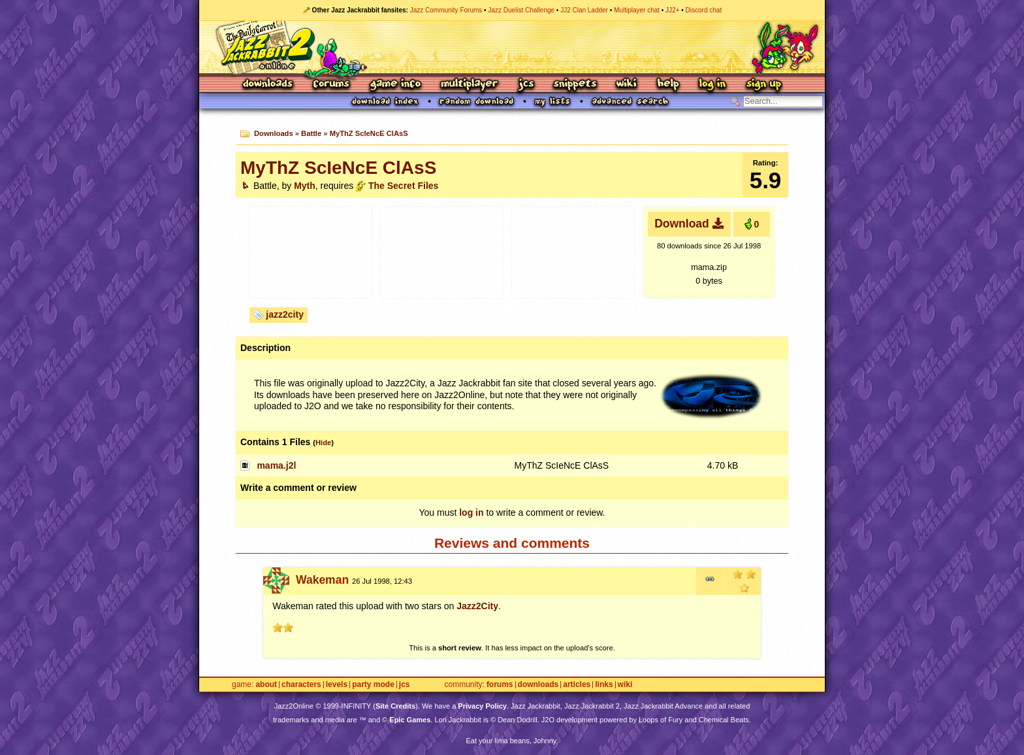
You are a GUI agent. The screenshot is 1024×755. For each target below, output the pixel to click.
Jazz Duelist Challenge (521, 10)
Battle (311, 133)
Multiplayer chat (637, 10)
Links (604, 684)
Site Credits (395, 706)
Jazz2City (477, 606)
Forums (331, 84)
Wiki (627, 84)
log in (471, 512)
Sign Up (763, 84)
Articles (576, 684)
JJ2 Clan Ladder (584, 10)
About (266, 684)
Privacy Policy (482, 706)
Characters (301, 684)
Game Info (395, 84)
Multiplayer (469, 84)
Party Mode (373, 684)
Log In (712, 84)
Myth (304, 185)
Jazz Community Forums (446, 10)
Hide (323, 442)
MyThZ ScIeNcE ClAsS (369, 133)
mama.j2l (276, 465)
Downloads (268, 84)
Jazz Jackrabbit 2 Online (512, 47)
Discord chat (704, 10)
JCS (526, 84)
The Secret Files (403, 185)
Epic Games (409, 720)
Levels (336, 684)
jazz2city (285, 314)
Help (668, 84)
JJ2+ (672, 10)
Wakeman (322, 579)
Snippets (575, 84)
